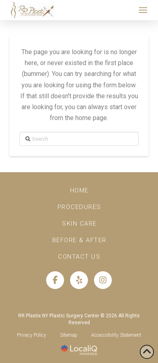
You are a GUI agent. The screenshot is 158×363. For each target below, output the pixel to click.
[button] (143, 10)
